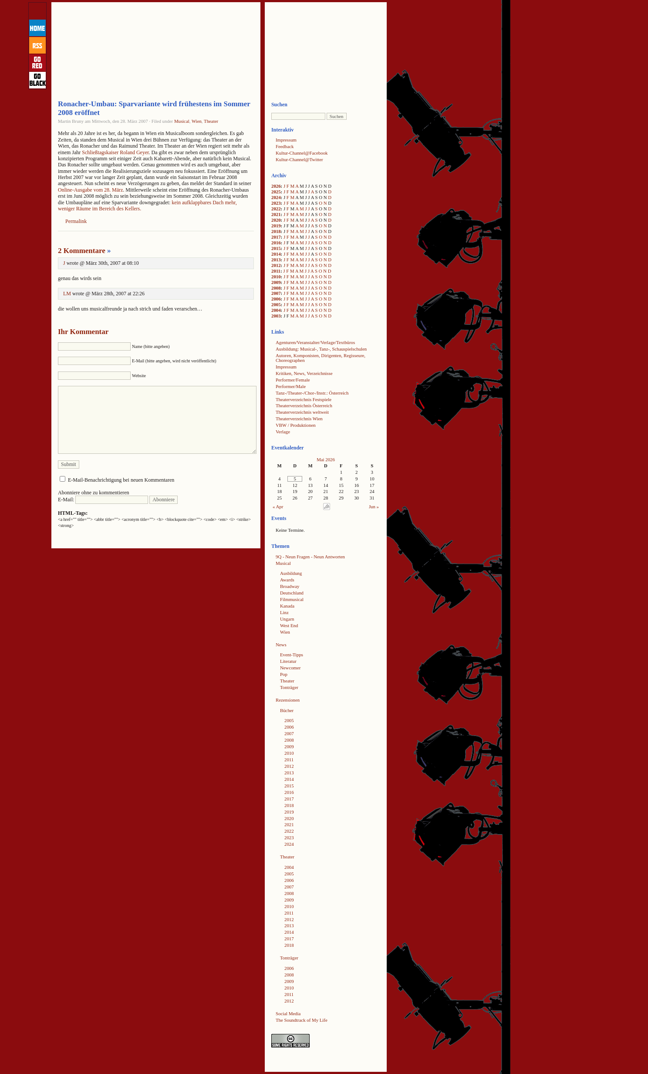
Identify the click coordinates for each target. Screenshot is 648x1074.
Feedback (285, 146)
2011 (275, 271)
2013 (276, 259)
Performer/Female (293, 379)
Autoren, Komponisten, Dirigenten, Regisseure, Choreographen (320, 358)
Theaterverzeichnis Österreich (304, 405)
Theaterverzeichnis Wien (299, 418)
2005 (276, 304)
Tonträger (289, 687)
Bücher (287, 710)
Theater (211, 121)
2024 (276, 197)
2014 (276, 254)
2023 (276, 203)
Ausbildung (291, 573)
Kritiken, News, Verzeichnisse (304, 373)
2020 (276, 220)
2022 (276, 208)
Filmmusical (292, 599)
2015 (276, 248)
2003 (276, 315)
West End (289, 625)
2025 (276, 191)
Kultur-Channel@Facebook (301, 152)
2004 (276, 310)
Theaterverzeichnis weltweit (302, 412)
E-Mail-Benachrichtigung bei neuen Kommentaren (121, 480)
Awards (287, 579)
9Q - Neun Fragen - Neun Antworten (310, 556)
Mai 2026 (326, 459)
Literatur (288, 661)
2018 (276, 231)
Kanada (287, 605)
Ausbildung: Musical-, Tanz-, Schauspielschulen (321, 348)
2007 (276, 293)
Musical (181, 121)
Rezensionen (288, 699)
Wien (197, 121)
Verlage (283, 431)
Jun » (374, 506)
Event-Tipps (291, 654)
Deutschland (292, 592)
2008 (276, 287)
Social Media (288, 1013)
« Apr (278, 506)
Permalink (76, 221)
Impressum (286, 139)
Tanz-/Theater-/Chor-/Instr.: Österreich (312, 392)
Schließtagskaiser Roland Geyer (115, 152)
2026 (276, 186)
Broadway (289, 586)
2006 (276, 298)
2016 (276, 242)
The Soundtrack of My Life (301, 1020)
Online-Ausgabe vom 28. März (90, 190)
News (281, 644)
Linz (284, 612)
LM (67, 293)
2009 (276, 282)
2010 (276, 276)
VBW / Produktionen (296, 425)
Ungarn (287, 618)
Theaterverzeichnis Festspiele (303, 399)
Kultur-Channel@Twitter (299, 159)
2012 (276, 265)
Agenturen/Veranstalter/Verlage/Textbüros (315, 342)
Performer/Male (291, 386)
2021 (276, 214)
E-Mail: (103, 499)
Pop (283, 674)
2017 (276, 237)
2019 (276, 225)
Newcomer (290, 667)
